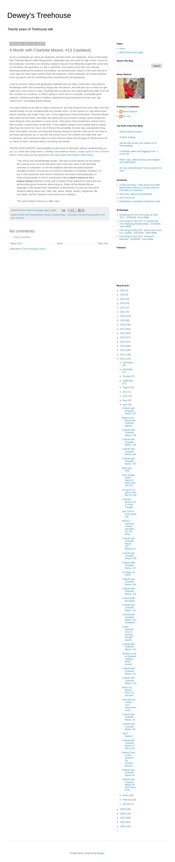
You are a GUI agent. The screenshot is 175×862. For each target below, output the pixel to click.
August (126, 387)
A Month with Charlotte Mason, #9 (128, 717)
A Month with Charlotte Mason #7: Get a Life (128, 744)
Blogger (100, 853)
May (125, 400)
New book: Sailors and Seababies (135, 194)
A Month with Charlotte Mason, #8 (128, 727)
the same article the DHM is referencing (71, 155)
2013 (123, 346)
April (125, 404)
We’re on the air (127, 197)
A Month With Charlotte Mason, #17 (129, 565)
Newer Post (16, 243)
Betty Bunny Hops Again (131, 52)
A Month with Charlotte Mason (31, 215)
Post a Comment (22, 237)
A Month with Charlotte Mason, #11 (129, 671)
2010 (123, 359)
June (125, 396)
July (125, 392)
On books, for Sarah (128, 573)
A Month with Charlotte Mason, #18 (129, 556)
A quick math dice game (128, 599)
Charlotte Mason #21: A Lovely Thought (129, 503)
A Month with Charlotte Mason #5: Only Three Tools (129, 784)
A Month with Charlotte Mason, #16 (129, 582)
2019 (123, 320)
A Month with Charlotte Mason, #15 (129, 591)
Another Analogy (127, 137)
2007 (123, 818)
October (127, 376)
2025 (123, 294)
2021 (123, 312)
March (126, 795)
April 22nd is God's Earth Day (129, 514)
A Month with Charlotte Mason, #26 (129, 433)
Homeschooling (85, 215)
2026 (123, 290)
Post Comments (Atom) (34, 249)
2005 (123, 826)
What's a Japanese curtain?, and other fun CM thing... (128, 527)
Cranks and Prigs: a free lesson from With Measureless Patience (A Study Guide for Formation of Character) (139, 188)
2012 (123, 350)
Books (47, 215)
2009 (123, 809)
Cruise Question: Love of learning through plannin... (128, 633)
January (127, 804)
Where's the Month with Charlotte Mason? (128, 422)
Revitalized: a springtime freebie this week (139, 201)
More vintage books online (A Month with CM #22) (128, 480)
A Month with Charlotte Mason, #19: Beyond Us (129, 543)
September (128, 380)
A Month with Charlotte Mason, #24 (129, 452)
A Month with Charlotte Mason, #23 (129, 461)
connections (72, 215)
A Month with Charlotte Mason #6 (128, 773)
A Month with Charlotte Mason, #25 (129, 442)
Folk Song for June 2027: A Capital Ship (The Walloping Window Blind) (138, 222)
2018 (123, 324)
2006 (123, 822)
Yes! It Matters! (127, 734)
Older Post (103, 243)
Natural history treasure (130, 131)
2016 (123, 333)
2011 (123, 354)
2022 (123, 307)
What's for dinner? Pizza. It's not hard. (128, 691)
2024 (123, 299)
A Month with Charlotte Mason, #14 (129, 608)
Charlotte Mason (59, 215)
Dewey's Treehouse (39, 15)
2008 (123, 813)
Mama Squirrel (130, 111)
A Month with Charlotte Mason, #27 (129, 411)
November (128, 369)
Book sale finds (127, 469)
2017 (123, 329)
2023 (123, 303)
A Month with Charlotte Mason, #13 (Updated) (129, 618)
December (128, 362)
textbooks (19, 218)
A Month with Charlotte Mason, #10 (129, 681)
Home (60, 243)
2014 (123, 342)
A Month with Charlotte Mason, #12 (129, 647)
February (127, 799)
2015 (123, 337)
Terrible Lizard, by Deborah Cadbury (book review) (129, 659)
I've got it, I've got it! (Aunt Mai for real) (129, 492)
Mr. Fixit (127, 116)
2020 (123, 316)
